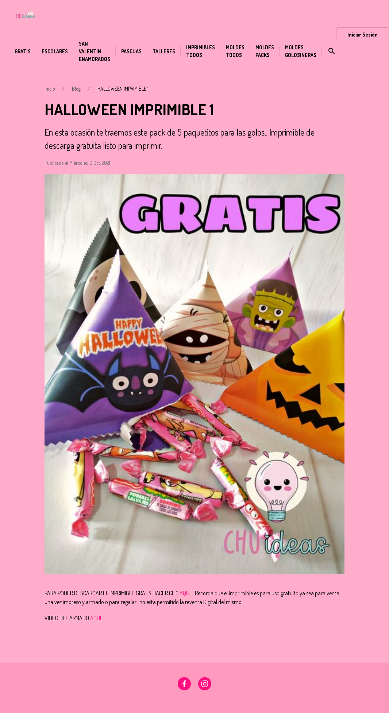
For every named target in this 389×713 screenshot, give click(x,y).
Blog (76, 89)
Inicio (50, 89)
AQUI (185, 593)
